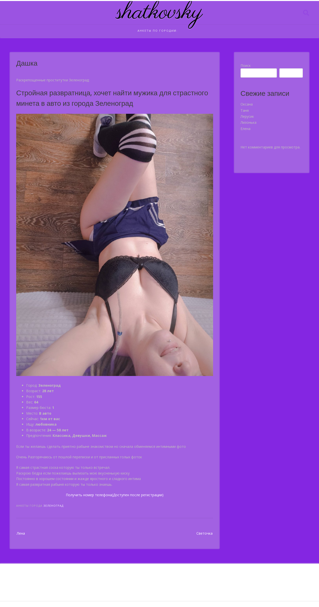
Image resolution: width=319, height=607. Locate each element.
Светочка (204, 533)
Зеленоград (53, 505)
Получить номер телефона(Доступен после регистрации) (114, 494)
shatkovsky (160, 12)
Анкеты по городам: (158, 30)
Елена (245, 128)
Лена (21, 533)
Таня (244, 110)
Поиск (245, 65)
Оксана (246, 104)
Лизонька (248, 122)
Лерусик (247, 116)
